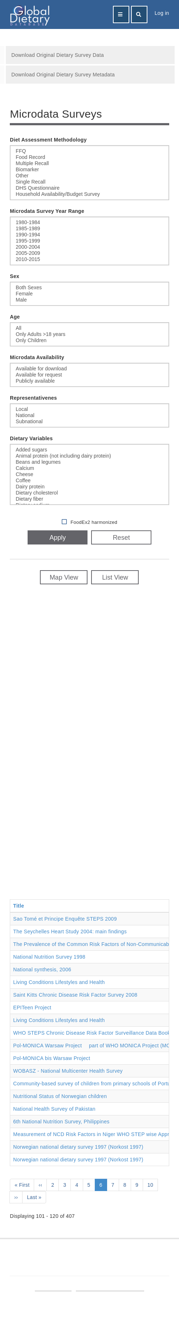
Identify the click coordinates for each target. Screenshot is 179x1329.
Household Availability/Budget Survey (89, 194)
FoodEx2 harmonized (93, 522)
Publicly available (89, 381)
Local (89, 409)
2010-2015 (89, 259)
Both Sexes (89, 288)
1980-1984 (89, 222)
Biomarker (89, 170)
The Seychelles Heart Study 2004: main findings (70, 931)
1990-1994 (89, 235)
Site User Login (53, 1287)
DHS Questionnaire (89, 188)
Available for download (89, 369)
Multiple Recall (89, 163)
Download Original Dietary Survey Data (57, 55)
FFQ (89, 151)
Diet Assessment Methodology (48, 140)
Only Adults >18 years (89, 334)
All (89, 328)
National (89, 415)
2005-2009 (89, 253)
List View (115, 577)
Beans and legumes (89, 462)
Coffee (89, 481)
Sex (14, 276)
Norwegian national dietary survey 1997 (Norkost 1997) (78, 1147)
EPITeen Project (32, 1007)
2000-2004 (89, 247)
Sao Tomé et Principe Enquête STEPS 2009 (65, 919)
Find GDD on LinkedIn (53, 1258)
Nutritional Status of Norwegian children (60, 1096)
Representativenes (33, 398)
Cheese (89, 474)
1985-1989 (89, 229)
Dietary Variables (31, 438)
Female (89, 294)
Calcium (89, 468)
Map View (64, 577)
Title (18, 906)
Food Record (89, 157)
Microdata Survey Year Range (47, 211)
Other (89, 176)
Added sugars (89, 450)
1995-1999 (89, 241)
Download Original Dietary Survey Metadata (63, 74)
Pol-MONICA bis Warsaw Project (51, 1058)
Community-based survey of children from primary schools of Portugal (95, 1083)
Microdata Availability (37, 357)
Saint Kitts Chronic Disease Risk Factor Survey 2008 (75, 995)
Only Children (89, 340)
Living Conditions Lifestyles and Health (59, 982)
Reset (121, 537)
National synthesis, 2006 (42, 969)
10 (152, 1184)
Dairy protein (89, 487)
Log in (162, 13)
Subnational (89, 422)
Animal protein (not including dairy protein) (89, 456)
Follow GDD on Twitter (125, 1258)
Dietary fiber (89, 499)
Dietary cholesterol (89, 493)
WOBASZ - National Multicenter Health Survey (68, 1071)
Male (89, 300)
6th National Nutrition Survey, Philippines (61, 1121)
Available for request (89, 375)
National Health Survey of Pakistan (54, 1109)
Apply (57, 537)
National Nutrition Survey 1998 (49, 957)
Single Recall (89, 182)
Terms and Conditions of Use (110, 1287)
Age (15, 317)
